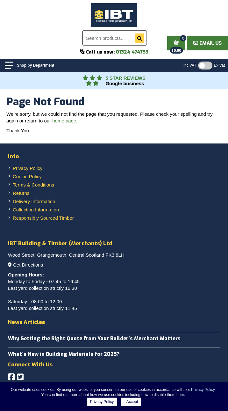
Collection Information (36, 209)
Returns (21, 193)
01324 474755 (132, 52)
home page (64, 120)
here (180, 395)
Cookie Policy (27, 176)
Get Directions (28, 265)
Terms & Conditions (33, 184)
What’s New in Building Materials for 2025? (64, 354)
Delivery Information (34, 201)
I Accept (131, 402)
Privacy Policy (27, 168)
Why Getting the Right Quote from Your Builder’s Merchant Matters (94, 338)
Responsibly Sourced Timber (43, 218)
